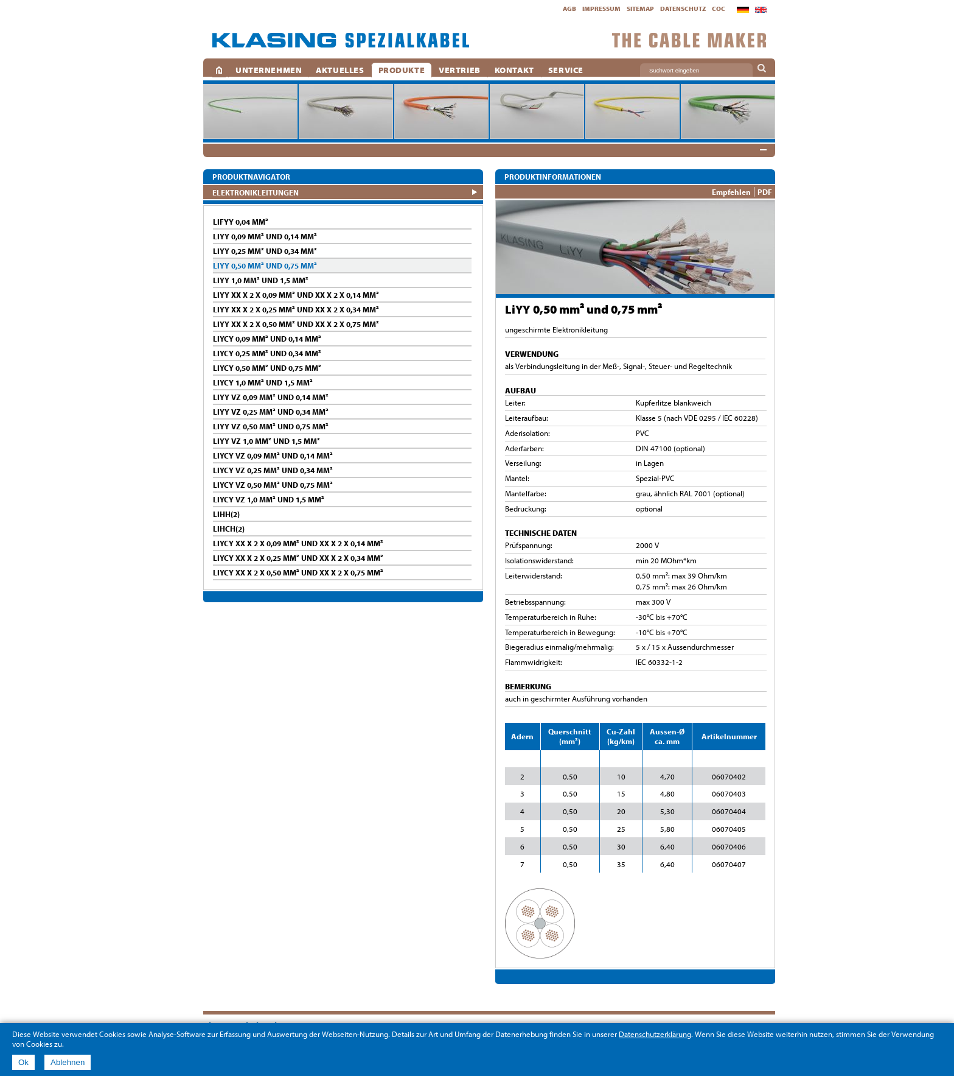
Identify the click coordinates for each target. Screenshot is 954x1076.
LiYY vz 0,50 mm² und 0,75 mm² (271, 426)
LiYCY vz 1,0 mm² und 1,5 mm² (268, 499)
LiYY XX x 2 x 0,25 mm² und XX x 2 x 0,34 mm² (296, 309)
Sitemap (640, 8)
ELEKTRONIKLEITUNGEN (255, 192)
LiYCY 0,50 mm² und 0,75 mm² (267, 368)
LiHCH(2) (229, 528)
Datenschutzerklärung (655, 1034)
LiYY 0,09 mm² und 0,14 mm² (265, 236)
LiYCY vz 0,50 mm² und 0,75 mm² (273, 485)
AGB (569, 8)
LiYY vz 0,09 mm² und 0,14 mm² (271, 397)
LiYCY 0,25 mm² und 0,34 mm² (267, 353)
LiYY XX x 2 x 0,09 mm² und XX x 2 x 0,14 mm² (296, 295)
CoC (718, 8)
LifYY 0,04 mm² (240, 222)
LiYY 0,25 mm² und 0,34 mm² (265, 251)
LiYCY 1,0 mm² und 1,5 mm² (263, 382)
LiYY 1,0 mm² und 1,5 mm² (260, 280)
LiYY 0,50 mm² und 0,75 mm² (265, 265)
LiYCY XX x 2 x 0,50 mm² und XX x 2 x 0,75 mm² (298, 572)
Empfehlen (731, 192)
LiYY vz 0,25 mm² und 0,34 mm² (271, 412)
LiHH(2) (226, 514)
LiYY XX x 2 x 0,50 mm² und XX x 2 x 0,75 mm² (296, 324)
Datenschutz (683, 8)
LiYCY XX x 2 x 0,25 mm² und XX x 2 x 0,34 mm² (298, 558)
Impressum (601, 8)
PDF (764, 192)
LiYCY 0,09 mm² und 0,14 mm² (267, 338)
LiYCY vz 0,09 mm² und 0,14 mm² (273, 455)
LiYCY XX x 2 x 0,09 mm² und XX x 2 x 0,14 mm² (298, 543)
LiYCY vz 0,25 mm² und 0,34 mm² (273, 470)
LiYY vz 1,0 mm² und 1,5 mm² (266, 441)
